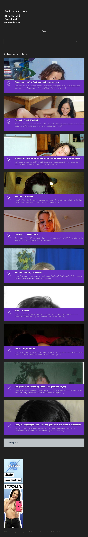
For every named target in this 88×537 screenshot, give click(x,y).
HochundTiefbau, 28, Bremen (28, 272)
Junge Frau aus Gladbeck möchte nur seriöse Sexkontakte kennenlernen (48, 158)
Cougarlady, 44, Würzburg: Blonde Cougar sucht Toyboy (40, 386)
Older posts (13, 442)
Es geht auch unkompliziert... (12, 20)
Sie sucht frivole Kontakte (27, 120)
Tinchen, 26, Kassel (24, 196)
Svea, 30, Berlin (22, 310)
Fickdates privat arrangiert (16, 13)
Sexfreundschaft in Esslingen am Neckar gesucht (37, 82)
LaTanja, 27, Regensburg (26, 234)
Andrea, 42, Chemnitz (25, 348)
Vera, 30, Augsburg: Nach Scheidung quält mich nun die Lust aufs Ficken (48, 424)
